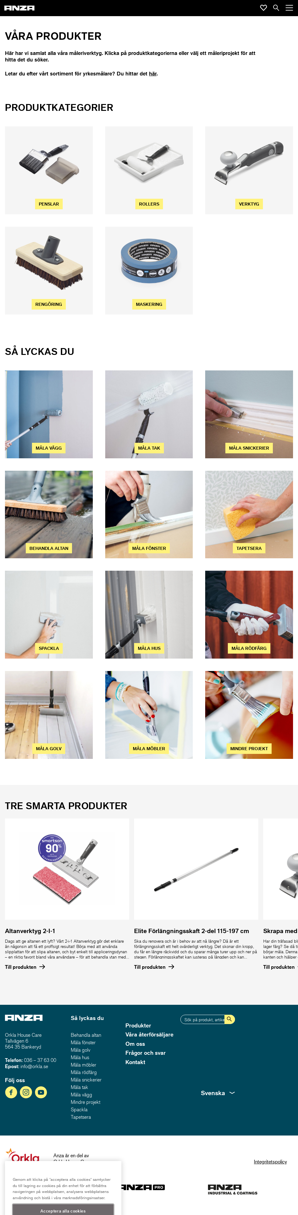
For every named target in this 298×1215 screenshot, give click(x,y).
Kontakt (135, 1062)
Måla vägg (81, 1094)
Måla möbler (83, 1065)
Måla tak (79, 1087)
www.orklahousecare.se (78, 1168)
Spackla (79, 1109)
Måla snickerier (86, 1080)
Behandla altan (86, 1035)
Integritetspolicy (270, 1161)
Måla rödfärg (84, 1072)
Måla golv (80, 1050)
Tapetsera (81, 1117)
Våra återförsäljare (149, 1034)
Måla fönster (83, 1042)
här (152, 73)
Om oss (135, 1043)
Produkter (138, 1025)
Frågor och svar (145, 1052)
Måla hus (80, 1057)
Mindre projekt (85, 1102)
